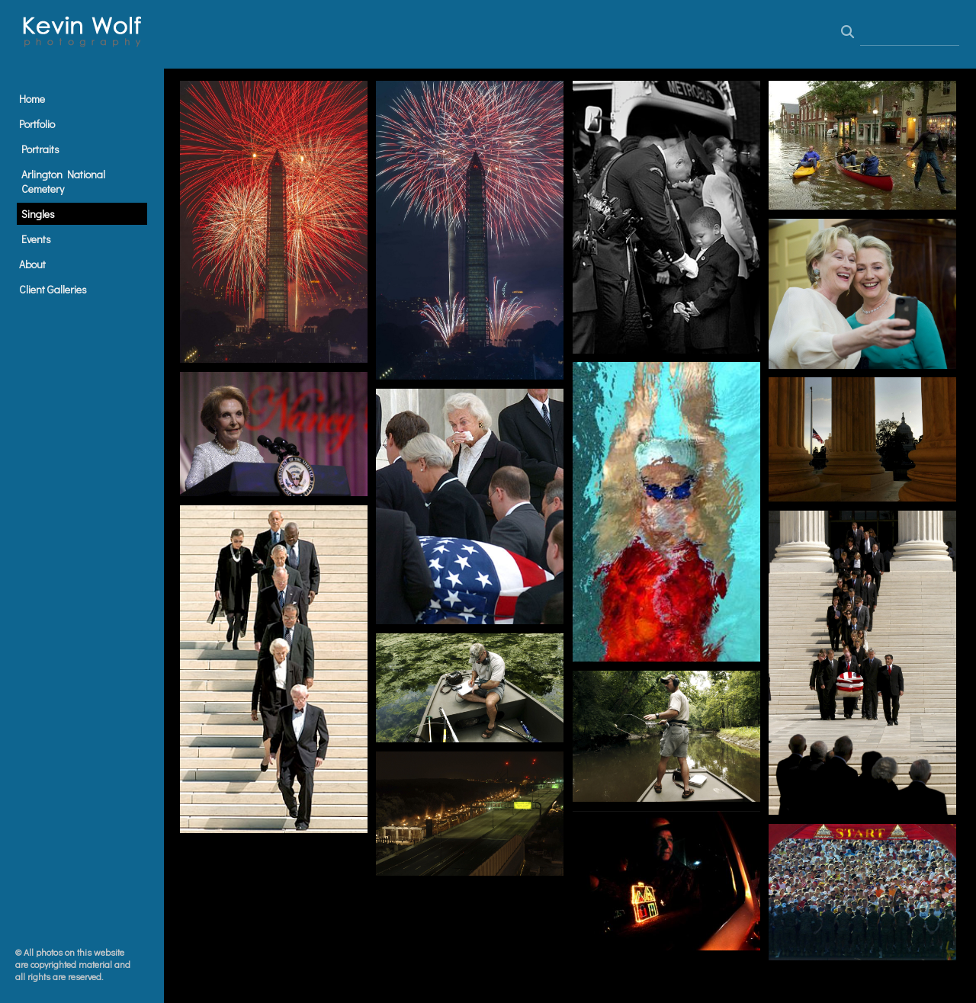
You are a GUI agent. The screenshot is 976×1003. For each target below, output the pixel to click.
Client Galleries (53, 289)
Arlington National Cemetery (63, 181)
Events (36, 239)
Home (32, 98)
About (32, 264)
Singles (38, 214)
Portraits (40, 149)
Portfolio (37, 124)
